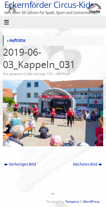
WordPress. (91, 201)
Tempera (72, 201)
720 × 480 (54, 74)
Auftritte (16, 40)
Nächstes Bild (87, 164)
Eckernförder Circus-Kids (49, 4)
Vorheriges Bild (20, 164)
